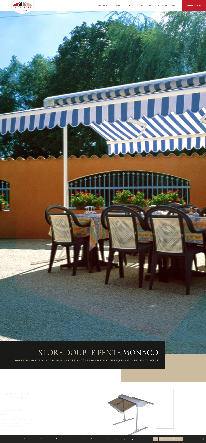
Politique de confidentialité (171, 439)
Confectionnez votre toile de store (153, 5)
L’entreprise (102, 5)
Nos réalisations (130, 5)
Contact (174, 5)
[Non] (202, 439)
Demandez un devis (195, 5)
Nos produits (115, 5)
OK (155, 439)
